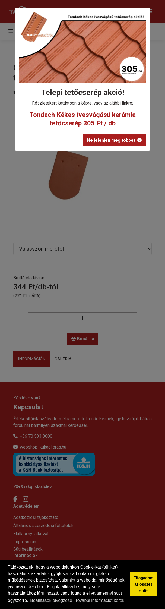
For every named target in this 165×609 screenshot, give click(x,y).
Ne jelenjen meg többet (114, 140)
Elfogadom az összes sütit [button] (143, 584)
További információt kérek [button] (99, 600)
